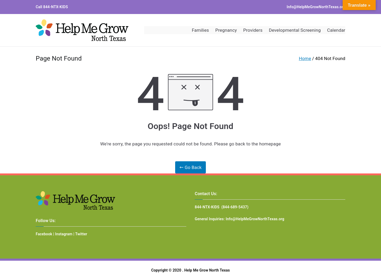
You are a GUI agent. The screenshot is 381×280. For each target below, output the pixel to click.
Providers (252, 30)
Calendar (336, 30)
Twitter (81, 234)
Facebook (44, 234)
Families (200, 30)
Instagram (63, 234)
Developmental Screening (295, 30)
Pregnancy (226, 30)
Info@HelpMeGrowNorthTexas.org (316, 7)
